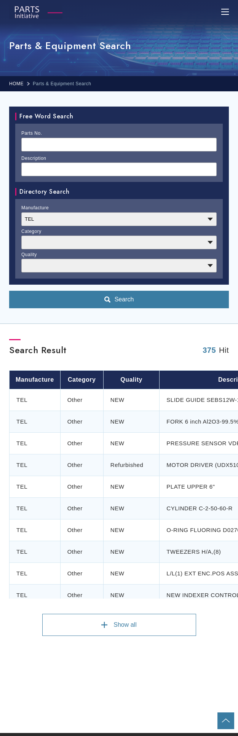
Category (31, 231)
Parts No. (31, 133)
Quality (29, 254)
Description (33, 158)
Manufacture (35, 207)
